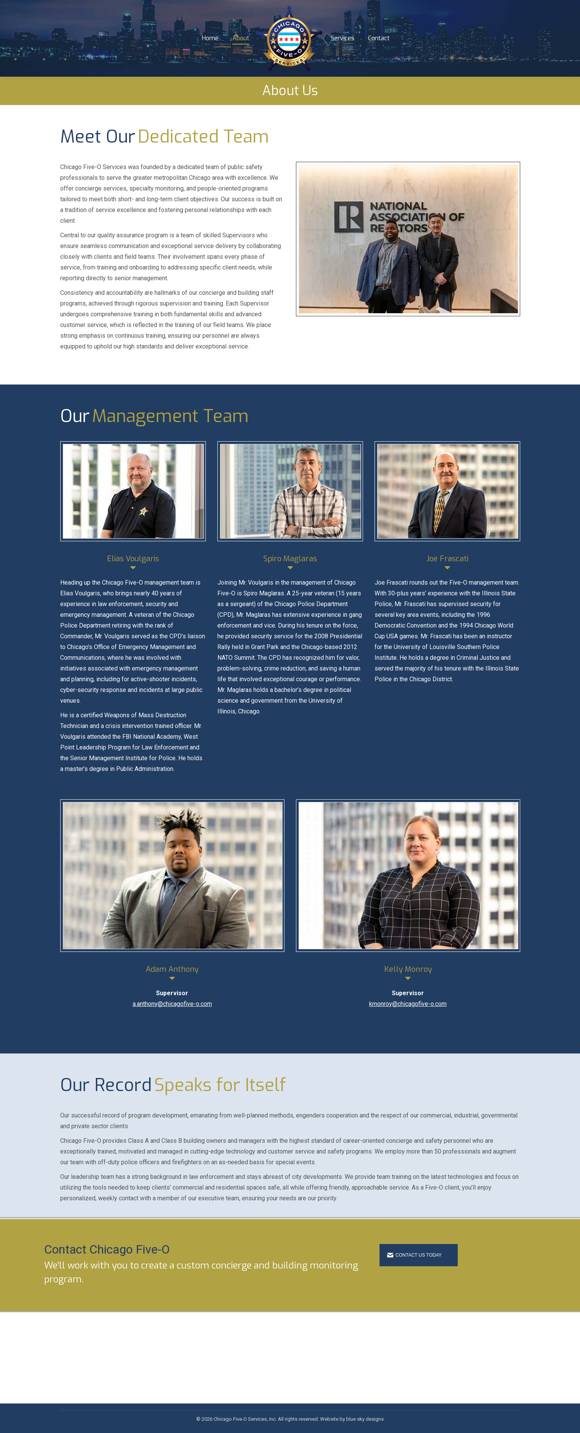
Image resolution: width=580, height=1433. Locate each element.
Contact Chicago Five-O (107, 1263)
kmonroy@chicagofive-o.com (408, 1017)
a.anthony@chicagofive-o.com (172, 1017)
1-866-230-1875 (89, 7)
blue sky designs (365, 1419)
